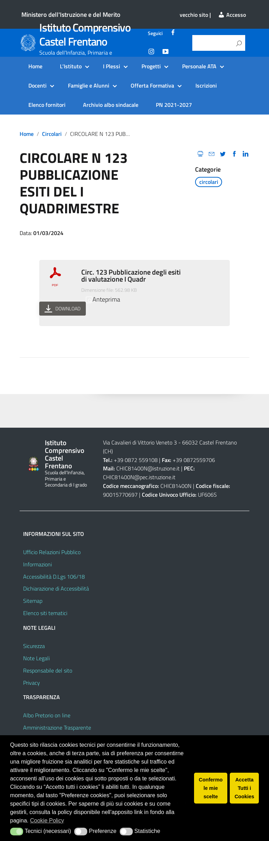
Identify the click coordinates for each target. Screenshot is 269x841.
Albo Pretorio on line (46, 715)
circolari (52, 134)
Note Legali (36, 658)
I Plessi (111, 66)
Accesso (232, 15)
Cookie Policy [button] (47, 820)
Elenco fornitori (46, 105)
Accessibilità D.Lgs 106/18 (54, 576)
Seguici (155, 33)
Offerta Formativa (152, 85)
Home (35, 66)
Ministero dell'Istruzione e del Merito (70, 14)
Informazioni (37, 564)
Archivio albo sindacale (110, 105)
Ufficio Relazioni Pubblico (52, 552)
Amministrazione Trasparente (57, 727)
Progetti (151, 66)
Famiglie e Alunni (88, 85)
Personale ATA (199, 66)
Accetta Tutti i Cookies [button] (244, 788)
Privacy (31, 682)
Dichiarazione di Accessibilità (56, 588)
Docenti (37, 85)
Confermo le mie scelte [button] (211, 788)
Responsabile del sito (47, 670)
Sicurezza (34, 646)
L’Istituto (71, 66)
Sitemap (32, 601)
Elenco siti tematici (45, 613)
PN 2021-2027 (174, 105)
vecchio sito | (195, 15)
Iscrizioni (206, 85)
